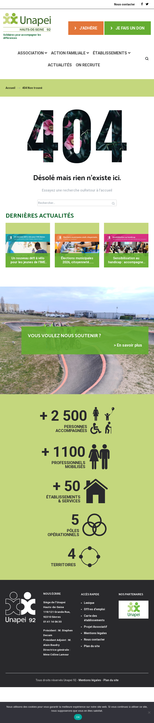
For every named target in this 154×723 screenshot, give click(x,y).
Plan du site (92, 646)
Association (31, 53)
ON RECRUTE (88, 65)
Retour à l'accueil (98, 190)
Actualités (60, 65)
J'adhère (88, 28)
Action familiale (68, 53)
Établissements (110, 53)
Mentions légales (90, 680)
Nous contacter (94, 639)
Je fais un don (130, 28)
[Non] (149, 712)
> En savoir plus (128, 345)
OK (78, 717)
